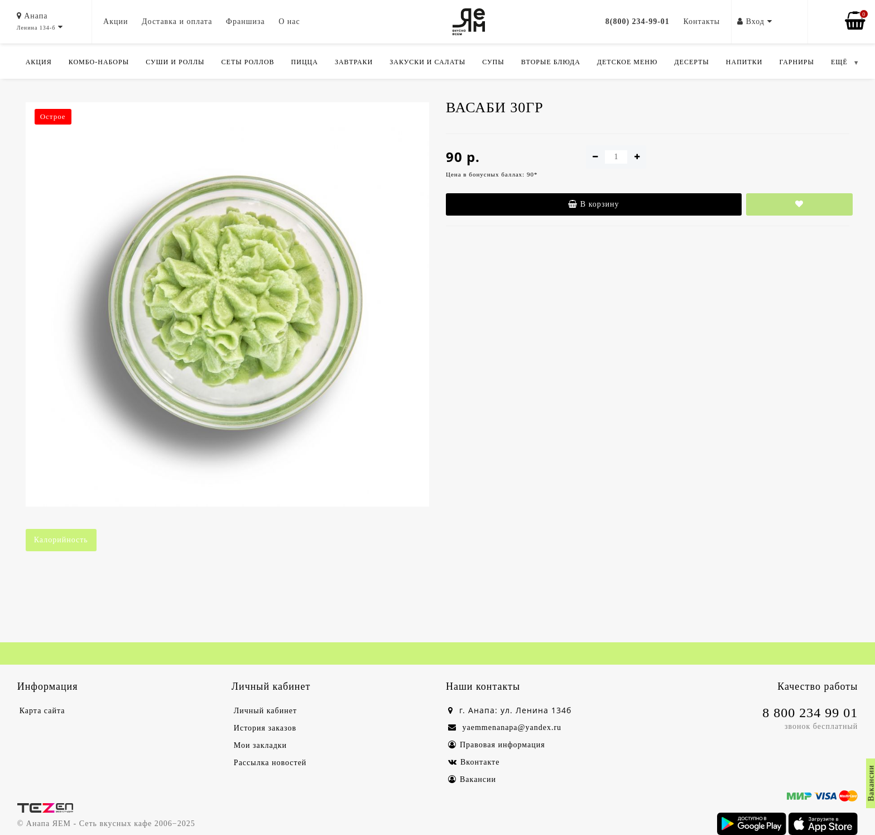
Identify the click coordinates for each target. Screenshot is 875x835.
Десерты (691, 62)
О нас (289, 21)
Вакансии (472, 779)
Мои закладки (260, 745)
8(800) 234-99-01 (637, 21)
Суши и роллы (175, 62)
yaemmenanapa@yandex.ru (504, 727)
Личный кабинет (265, 711)
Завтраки (354, 62)
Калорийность (61, 540)
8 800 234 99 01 (810, 712)
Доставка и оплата (177, 21)
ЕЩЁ (839, 62)
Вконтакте (473, 762)
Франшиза (245, 21)
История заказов (265, 728)
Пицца (304, 62)
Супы (493, 62)
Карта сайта (42, 711)
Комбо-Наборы (99, 62)
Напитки (744, 62)
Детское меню (627, 62)
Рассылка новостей (270, 762)
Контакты (701, 21)
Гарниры (797, 62)
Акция (39, 62)
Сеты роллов (248, 62)
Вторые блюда (550, 62)
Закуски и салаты (427, 62)
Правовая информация (496, 745)
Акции (115, 21)
